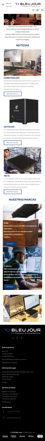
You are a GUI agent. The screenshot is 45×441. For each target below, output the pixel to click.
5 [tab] (27, 323)
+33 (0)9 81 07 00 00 (13, 411)
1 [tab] (18, 323)
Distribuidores (6, 402)
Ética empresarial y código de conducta (14, 359)
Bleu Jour (5, 351)
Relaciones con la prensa (9, 362)
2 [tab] (20, 323)
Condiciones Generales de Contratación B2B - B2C (18, 372)
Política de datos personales (10, 374)
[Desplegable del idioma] (9, 6)
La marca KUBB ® (7, 354)
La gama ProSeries (8, 356)
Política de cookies (7, 377)
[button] (13, 94)
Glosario (4, 382)
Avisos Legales (6, 379)
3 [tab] (22, 323)
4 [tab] (25, 323)
